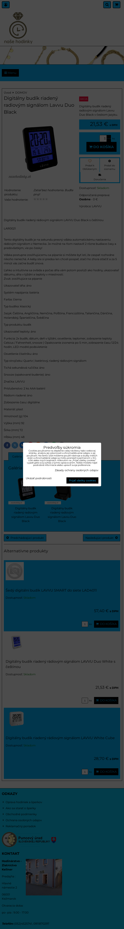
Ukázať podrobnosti (39, 478)
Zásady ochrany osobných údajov (76, 470)
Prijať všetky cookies (82, 480)
